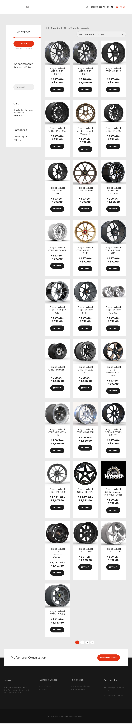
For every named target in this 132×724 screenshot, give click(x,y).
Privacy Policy (79, 690)
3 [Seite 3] (87, 643)
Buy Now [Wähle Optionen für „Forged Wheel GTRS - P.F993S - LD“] (57, 451)
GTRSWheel (53, 717)
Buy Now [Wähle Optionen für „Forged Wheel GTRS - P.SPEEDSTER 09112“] (113, 391)
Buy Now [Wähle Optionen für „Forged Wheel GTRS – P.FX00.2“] (85, 567)
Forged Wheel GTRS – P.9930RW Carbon (57, 553)
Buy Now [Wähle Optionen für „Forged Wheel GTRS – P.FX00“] (57, 630)
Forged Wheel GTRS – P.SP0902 (57, 491)
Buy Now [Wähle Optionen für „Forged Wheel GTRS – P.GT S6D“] (85, 448)
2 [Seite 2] (82, 643)
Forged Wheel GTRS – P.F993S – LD (57, 432)
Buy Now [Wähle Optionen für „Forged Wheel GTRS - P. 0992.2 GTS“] (113, 269)
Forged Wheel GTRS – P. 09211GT (113, 191)
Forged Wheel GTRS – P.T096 (113, 550)
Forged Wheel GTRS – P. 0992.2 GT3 (57, 310)
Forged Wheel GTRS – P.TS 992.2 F (85, 71)
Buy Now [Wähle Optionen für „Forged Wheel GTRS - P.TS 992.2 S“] (57, 89)
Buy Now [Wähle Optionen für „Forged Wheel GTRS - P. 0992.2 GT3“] (57, 328)
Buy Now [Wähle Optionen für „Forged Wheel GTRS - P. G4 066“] (57, 146)
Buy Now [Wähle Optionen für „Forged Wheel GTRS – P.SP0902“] (57, 508)
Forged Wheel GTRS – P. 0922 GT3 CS (113, 310)
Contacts (45, 690)
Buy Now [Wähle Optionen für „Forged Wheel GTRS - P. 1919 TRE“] (57, 209)
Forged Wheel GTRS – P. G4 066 (57, 129)
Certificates (46, 687)
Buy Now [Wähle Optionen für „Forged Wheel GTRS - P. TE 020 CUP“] (85, 269)
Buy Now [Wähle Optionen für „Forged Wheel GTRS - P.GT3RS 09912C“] (113, 451)
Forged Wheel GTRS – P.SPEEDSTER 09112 (113, 371)
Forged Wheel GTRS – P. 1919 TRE (57, 191)
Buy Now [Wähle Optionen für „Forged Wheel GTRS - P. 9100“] (113, 146)
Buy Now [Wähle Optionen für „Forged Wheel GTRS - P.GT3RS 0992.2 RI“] (85, 149)
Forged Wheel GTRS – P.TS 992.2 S (57, 71)
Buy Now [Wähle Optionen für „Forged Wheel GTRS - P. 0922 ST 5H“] (85, 328)
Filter (24, 43)
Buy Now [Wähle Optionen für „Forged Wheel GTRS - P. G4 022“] (57, 266)
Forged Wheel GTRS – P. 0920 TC (85, 370)
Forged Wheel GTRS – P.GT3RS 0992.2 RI (85, 131)
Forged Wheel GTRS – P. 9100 (113, 129)
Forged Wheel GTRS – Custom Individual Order (113, 492)
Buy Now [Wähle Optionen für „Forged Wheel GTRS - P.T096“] (113, 567)
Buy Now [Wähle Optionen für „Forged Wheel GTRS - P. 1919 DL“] (113, 89)
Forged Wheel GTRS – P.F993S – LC (57, 370)
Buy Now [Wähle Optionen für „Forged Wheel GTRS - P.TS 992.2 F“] (85, 89)
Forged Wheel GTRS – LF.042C (85, 491)
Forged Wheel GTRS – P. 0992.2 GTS (113, 250)
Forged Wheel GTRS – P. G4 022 (57, 249)
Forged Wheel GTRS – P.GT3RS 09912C (113, 432)
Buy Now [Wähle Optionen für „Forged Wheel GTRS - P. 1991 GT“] (85, 209)
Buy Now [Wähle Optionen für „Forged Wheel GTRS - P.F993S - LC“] (57, 388)
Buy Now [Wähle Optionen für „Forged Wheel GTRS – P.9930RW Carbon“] (57, 573)
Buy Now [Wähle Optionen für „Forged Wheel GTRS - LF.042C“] (85, 508)
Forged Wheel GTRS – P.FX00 (57, 613)
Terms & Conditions (81, 687)
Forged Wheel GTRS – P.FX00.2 (85, 550)
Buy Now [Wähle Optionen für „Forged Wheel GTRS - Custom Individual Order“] (113, 510)
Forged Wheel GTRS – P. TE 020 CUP (85, 250)
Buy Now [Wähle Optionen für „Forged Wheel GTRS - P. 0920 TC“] (85, 388)
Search (16, 87)
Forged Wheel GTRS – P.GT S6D (85, 431)
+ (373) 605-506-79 (115, 696)
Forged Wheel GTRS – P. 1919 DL (113, 71)
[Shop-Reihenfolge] (101, 34)
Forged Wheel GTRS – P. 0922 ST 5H (85, 310)
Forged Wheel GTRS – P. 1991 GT (85, 191)
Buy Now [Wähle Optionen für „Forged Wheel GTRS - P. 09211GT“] (113, 209)
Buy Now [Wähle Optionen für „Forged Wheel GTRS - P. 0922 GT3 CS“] (113, 328)
